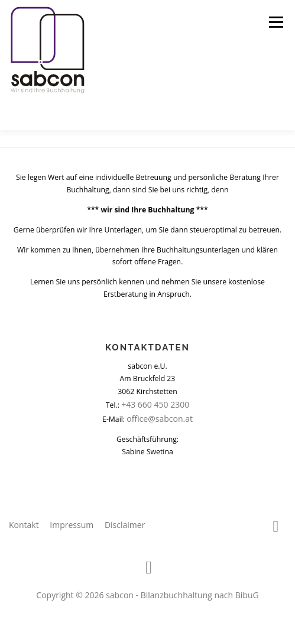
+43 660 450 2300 (155, 404)
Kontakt (24, 524)
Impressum (71, 524)
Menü (275, 22)
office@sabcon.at (160, 418)
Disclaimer (125, 524)
